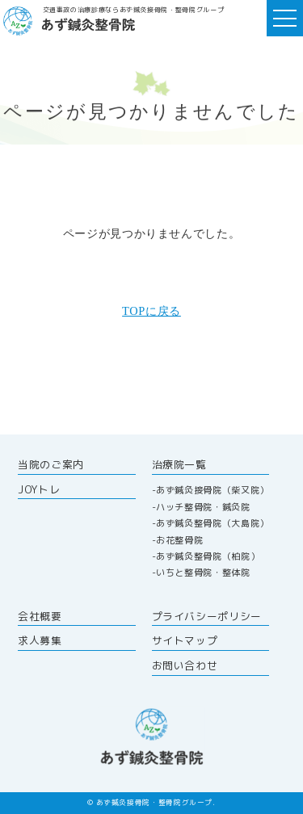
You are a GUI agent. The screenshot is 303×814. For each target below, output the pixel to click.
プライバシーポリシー (207, 616)
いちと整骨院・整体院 (203, 572)
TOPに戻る (151, 310)
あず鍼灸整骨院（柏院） (207, 556)
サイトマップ (185, 640)
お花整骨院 (179, 540)
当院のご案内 (51, 464)
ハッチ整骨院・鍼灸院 (203, 507)
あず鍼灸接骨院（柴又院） (212, 490)
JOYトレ (39, 489)
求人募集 (40, 640)
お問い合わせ (185, 665)
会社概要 (40, 616)
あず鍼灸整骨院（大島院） (212, 523)
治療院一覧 (179, 464)
